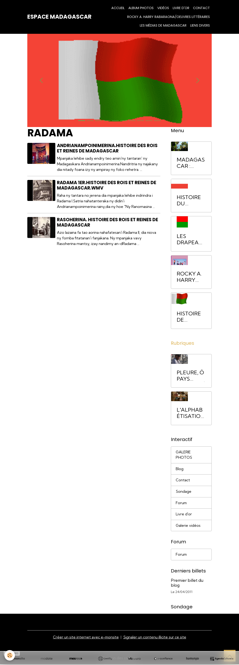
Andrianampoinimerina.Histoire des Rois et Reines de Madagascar (107, 148)
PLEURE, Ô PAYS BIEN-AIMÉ (191, 375)
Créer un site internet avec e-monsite (86, 637)
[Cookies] (10, 655)
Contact (201, 8)
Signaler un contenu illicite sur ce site (154, 637)
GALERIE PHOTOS (184, 455)
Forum (181, 503)
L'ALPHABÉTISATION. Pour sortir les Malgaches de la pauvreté (191, 413)
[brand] (59, 17)
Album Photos (141, 8)
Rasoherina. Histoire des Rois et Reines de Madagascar (107, 222)
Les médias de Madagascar (163, 25)
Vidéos (163, 8)
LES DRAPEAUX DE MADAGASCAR (191, 239)
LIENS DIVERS (200, 25)
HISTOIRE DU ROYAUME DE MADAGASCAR (191, 200)
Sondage (183, 492)
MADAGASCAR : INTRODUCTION (191, 163)
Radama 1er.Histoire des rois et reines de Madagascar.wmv (106, 185)
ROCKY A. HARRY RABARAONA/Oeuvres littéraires (168, 16)
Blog (179, 469)
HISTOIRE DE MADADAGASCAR (191, 316)
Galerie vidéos (188, 526)
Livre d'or (181, 8)
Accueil (118, 8)
